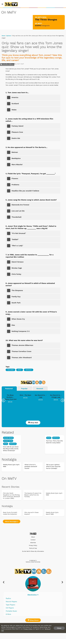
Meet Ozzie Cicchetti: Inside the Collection (10, 513)
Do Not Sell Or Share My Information (33, 551)
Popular (24, 388)
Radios (8, 598)
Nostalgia (29, 369)
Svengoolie (45, 25)
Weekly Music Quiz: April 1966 (11, 465)
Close (59, 628)
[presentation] (3, 400)
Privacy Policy (33, 545)
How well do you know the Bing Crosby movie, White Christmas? (10, 448)
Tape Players (10, 605)
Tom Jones (10, 369)
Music (19, 369)
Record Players (11, 601)
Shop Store (33, 620)
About (33, 537)
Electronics (33, 595)
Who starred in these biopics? (31, 513)
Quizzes (8, 35)
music (5, 443)
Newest (39, 388)
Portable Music (11, 611)
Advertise (33, 542)
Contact (33, 539)
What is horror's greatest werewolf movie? (31, 466)
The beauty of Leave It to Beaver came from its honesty (32, 494)
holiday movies (8, 437)
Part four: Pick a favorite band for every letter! (54, 442)
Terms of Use (33, 548)
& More (8, 614)
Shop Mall (33, 422)
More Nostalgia (11, 521)
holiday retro (8, 440)
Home (3, 35)
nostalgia (13, 443)
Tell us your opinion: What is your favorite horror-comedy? (53, 466)
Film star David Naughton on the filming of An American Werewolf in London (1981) (11, 495)
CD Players (10, 608)
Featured (9, 388)
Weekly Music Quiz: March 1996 (52, 513)
